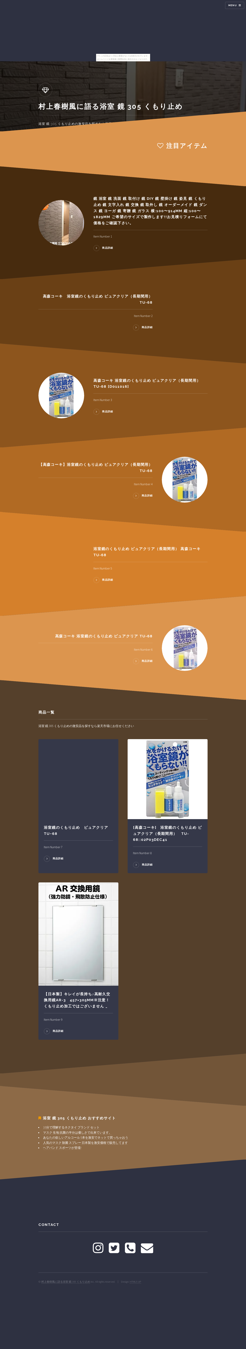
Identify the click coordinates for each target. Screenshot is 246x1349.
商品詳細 (107, 248)
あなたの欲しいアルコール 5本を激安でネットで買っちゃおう (85, 1137)
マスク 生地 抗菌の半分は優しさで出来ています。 (77, 1132)
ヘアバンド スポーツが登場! (62, 1148)
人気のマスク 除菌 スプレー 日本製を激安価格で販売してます (85, 1143)
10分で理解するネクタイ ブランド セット (71, 1127)
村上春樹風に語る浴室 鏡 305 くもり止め (65, 1281)
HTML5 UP (135, 1281)
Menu (232, 5)
